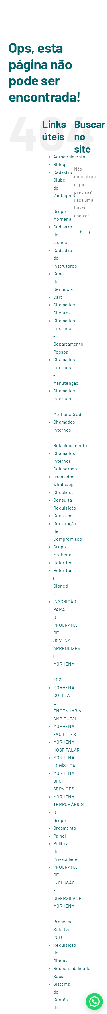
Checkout (63, 492)
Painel (59, 835)
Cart (57, 297)
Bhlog (59, 164)
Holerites (62, 562)
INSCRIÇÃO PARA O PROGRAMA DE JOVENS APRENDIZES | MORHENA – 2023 (66, 640)
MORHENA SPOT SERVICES (63, 780)
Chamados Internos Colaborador (66, 460)
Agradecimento (69, 156)
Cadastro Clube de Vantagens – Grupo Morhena (64, 195)
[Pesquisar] (81, 232)
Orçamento (64, 827)
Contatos (62, 515)
